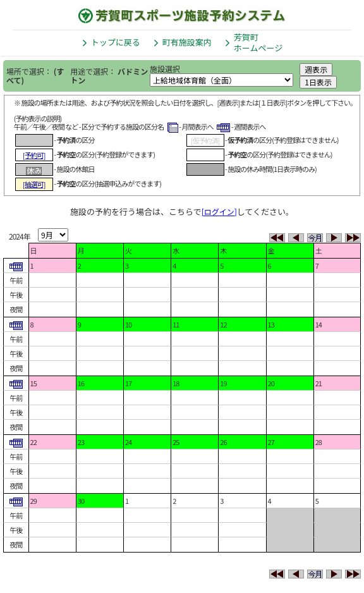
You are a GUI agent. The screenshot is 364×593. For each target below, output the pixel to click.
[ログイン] (219, 211)
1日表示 (318, 81)
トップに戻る (115, 42)
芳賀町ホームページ (258, 42)
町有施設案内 (187, 42)
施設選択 (165, 68)
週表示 (316, 69)
